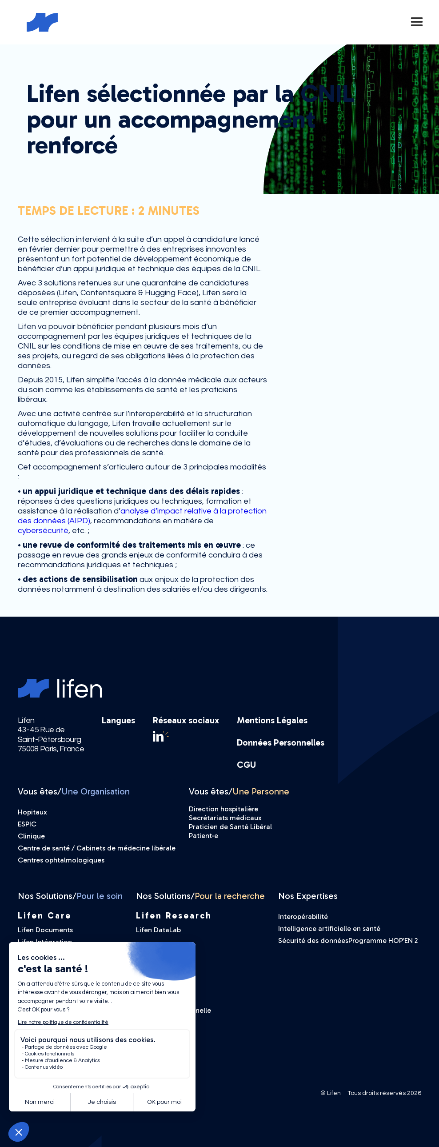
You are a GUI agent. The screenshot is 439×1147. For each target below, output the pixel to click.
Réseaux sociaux (186, 720)
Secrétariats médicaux (225, 818)
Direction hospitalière (223, 809)
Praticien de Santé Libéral (230, 826)
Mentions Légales (272, 720)
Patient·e (203, 835)
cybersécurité (43, 530)
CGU (246, 764)
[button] (417, 22)
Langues (118, 721)
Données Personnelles (280, 742)
